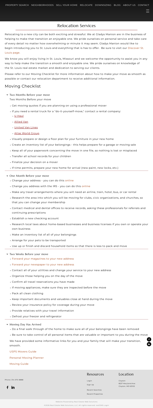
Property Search (17, 5)
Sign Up (90, 385)
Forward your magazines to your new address (43, 258)
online (69, 180)
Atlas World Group (26, 133)
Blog (117, 5)
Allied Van (21, 121)
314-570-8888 (17, 380)
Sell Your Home (67, 5)
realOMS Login (102, 405)
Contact (143, 5)
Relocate (86, 5)
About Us (129, 5)
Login (89, 381)
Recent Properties (95, 394)
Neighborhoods (42, 5)
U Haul (19, 115)
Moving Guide (19, 363)
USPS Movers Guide (23, 351)
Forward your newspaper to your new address (43, 264)
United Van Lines (26, 127)
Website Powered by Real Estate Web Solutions (76, 402)
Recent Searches (94, 390)
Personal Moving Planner (27, 357)
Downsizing (103, 5)
